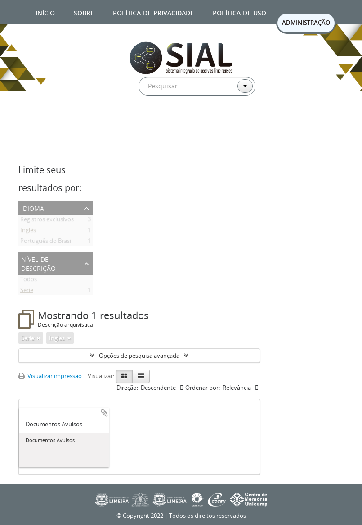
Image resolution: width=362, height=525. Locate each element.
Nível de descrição (38, 263)
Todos (28, 281)
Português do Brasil (46, 242)
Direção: (127, 387)
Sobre (84, 12)
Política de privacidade (153, 12)
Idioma (32, 207)
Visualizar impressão (50, 376)
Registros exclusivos (47, 221)
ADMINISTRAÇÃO (306, 22)
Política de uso (239, 12)
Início (45, 12)
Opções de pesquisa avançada (139, 356)
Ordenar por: (202, 387)
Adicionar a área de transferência (104, 412)
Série (26, 292)
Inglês (28, 232)
